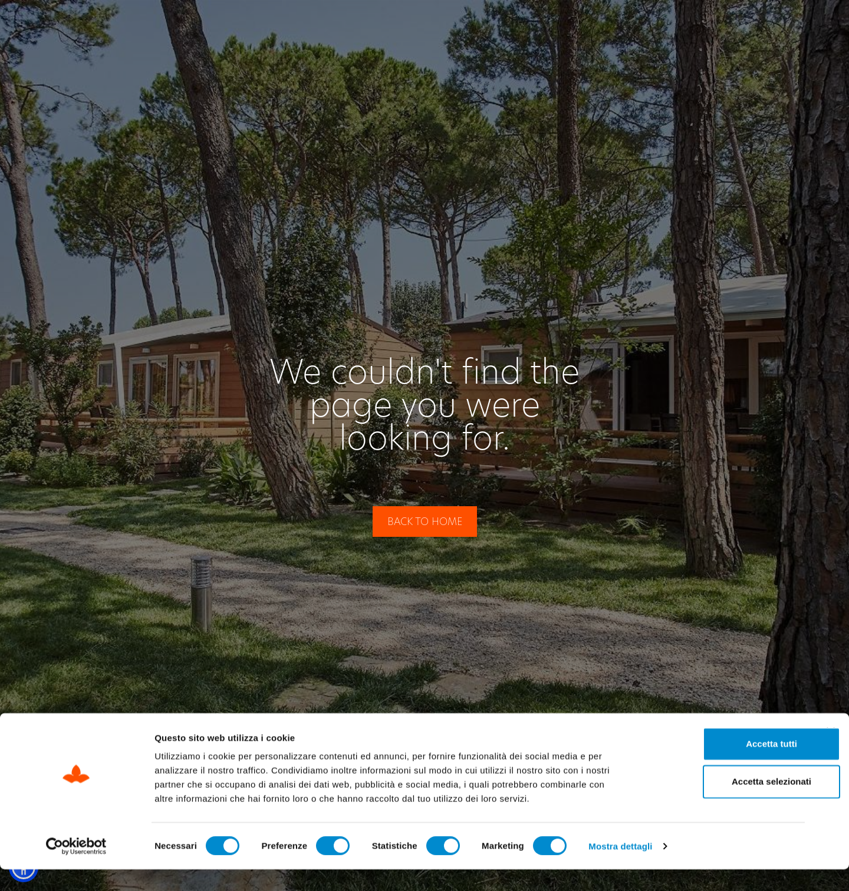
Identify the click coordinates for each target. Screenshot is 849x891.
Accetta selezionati (720, 803)
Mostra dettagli (620, 868)
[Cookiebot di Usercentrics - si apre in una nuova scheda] (76, 868)
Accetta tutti (720, 765)
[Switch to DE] (792, 24)
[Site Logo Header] (88, 25)
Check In (517, 24)
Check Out (608, 24)
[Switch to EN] (769, 24)
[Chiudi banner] (831, 753)
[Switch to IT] (747, 24)
